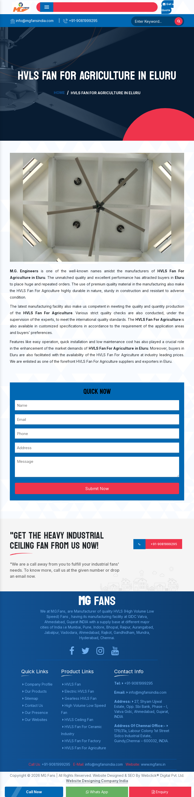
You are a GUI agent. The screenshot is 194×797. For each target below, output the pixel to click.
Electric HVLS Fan (78, 691)
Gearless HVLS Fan (79, 698)
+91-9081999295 (80, 20)
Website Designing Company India (97, 781)
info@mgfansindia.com (32, 20)
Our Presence (35, 712)
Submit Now (97, 488)
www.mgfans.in (152, 764)
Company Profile (37, 684)
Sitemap (30, 698)
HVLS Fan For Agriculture (84, 748)
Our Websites (34, 719)
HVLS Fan (71, 684)
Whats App (97, 792)
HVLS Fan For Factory (81, 741)
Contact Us (32, 705)
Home (59, 92)
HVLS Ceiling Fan (77, 719)
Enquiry (160, 792)
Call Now (34, 792)
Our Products (34, 691)
